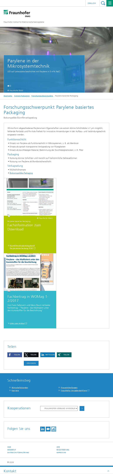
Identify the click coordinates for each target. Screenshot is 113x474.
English (92, 3)
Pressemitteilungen (69, 388)
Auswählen (82, 408)
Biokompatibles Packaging (21, 173)
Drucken (31, 363)
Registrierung (62, 450)
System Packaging (22, 96)
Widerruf (11, 450)
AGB (9, 447)
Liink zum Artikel (17, 323)
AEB (58, 447)
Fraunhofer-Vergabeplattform (74, 390)
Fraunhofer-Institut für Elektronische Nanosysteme (24, 22)
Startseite (8, 96)
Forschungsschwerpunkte (42, 96)
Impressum (61, 453)
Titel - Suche (103, 3)
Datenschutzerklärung (18, 453)
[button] (8, 85)
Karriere (15, 390)
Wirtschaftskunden (20, 388)
